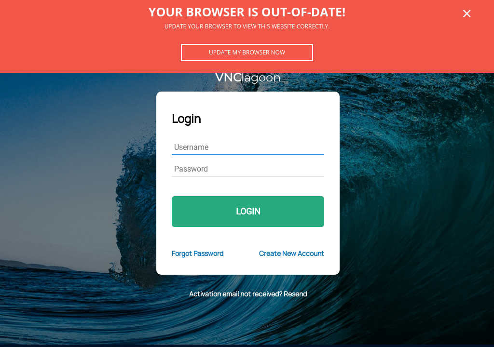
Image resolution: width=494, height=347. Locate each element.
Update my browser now (247, 52)
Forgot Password (197, 253)
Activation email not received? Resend (248, 293)
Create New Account (291, 253)
